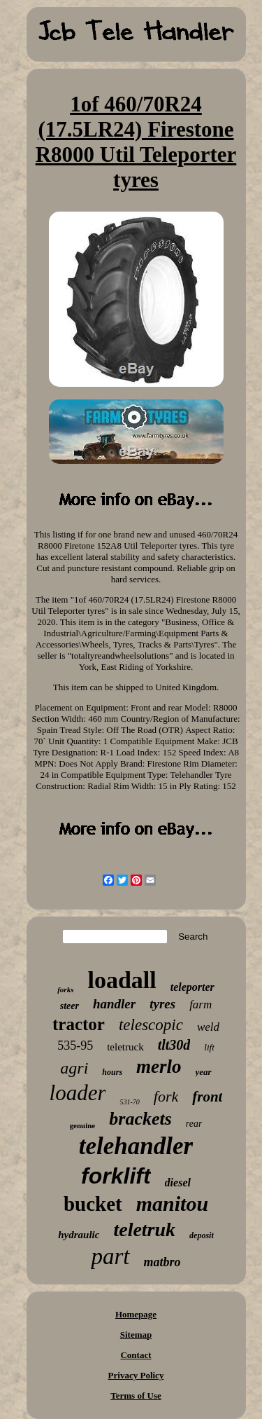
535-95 (75, 1045)
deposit (201, 1235)
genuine (83, 1125)
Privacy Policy (136, 1375)
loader (78, 1093)
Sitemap (136, 1334)
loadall (121, 980)
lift (209, 1047)
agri (74, 1068)
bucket (93, 1204)
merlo (159, 1066)
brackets (140, 1119)
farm (200, 1004)
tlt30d (174, 1045)
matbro (162, 1262)
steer (69, 1006)
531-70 (129, 1102)
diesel (178, 1182)
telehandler (136, 1146)
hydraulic (78, 1234)
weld (208, 1027)
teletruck (125, 1047)
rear (194, 1123)
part (110, 1256)
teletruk (144, 1229)
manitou (172, 1203)
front (207, 1096)
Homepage (136, 1314)
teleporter (192, 987)
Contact (135, 1355)
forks (65, 989)
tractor (78, 1024)
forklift (116, 1175)
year (204, 1072)
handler (114, 1003)
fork (166, 1096)
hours (112, 1072)
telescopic (151, 1025)
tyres (162, 1003)
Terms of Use (135, 1395)
